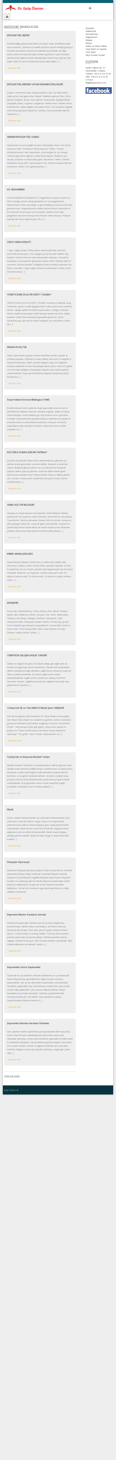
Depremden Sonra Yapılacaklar (24, 967)
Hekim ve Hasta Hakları (96, 46)
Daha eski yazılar (12, 1076)
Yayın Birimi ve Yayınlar (96, 49)
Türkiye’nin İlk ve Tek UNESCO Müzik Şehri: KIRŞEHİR (35, 707)
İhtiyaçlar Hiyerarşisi (18, 862)
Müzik (10, 809)
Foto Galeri (91, 52)
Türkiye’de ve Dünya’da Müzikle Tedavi (28, 756)
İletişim (89, 43)
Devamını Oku (14, 68)
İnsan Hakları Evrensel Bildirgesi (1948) (28, 399)
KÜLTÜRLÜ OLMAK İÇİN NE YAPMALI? (27, 452)
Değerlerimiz (91, 37)
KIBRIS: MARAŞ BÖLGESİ (20, 553)
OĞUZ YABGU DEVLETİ (19, 242)
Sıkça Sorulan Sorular (95, 55)
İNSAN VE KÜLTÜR (16, 347)
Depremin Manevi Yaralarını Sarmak (26, 914)
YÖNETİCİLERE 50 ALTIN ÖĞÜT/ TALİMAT (29, 294)
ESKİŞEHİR (12, 602)
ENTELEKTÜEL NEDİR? (18, 35)
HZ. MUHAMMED (16, 189)
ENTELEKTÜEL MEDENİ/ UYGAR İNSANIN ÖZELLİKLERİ (35, 84)
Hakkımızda (91, 31)
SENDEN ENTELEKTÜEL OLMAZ (23, 136)
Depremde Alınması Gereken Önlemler (28, 1023)
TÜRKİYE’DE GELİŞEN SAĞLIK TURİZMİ (27, 655)
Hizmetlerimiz (92, 34)
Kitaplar (89, 40)
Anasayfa (90, 28)
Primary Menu (7, 17)
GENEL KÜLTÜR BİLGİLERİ (20, 504)
